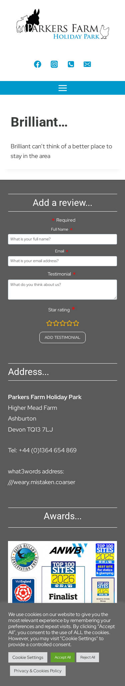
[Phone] (71, 64)
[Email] (87, 64)
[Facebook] (37, 64)
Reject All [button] (87, 657)
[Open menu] (62, 88)
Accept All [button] (63, 657)
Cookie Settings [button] (27, 657)
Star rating (59, 310)
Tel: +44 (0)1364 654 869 (42, 450)
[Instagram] (54, 64)
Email (59, 251)
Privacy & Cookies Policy (38, 671)
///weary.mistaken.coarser (41, 482)
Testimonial (59, 274)
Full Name (59, 229)
